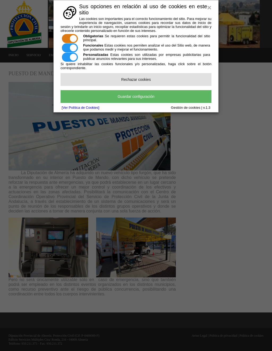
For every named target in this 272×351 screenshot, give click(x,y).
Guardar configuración (136, 96)
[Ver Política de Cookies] (80, 108)
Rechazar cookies (136, 79)
